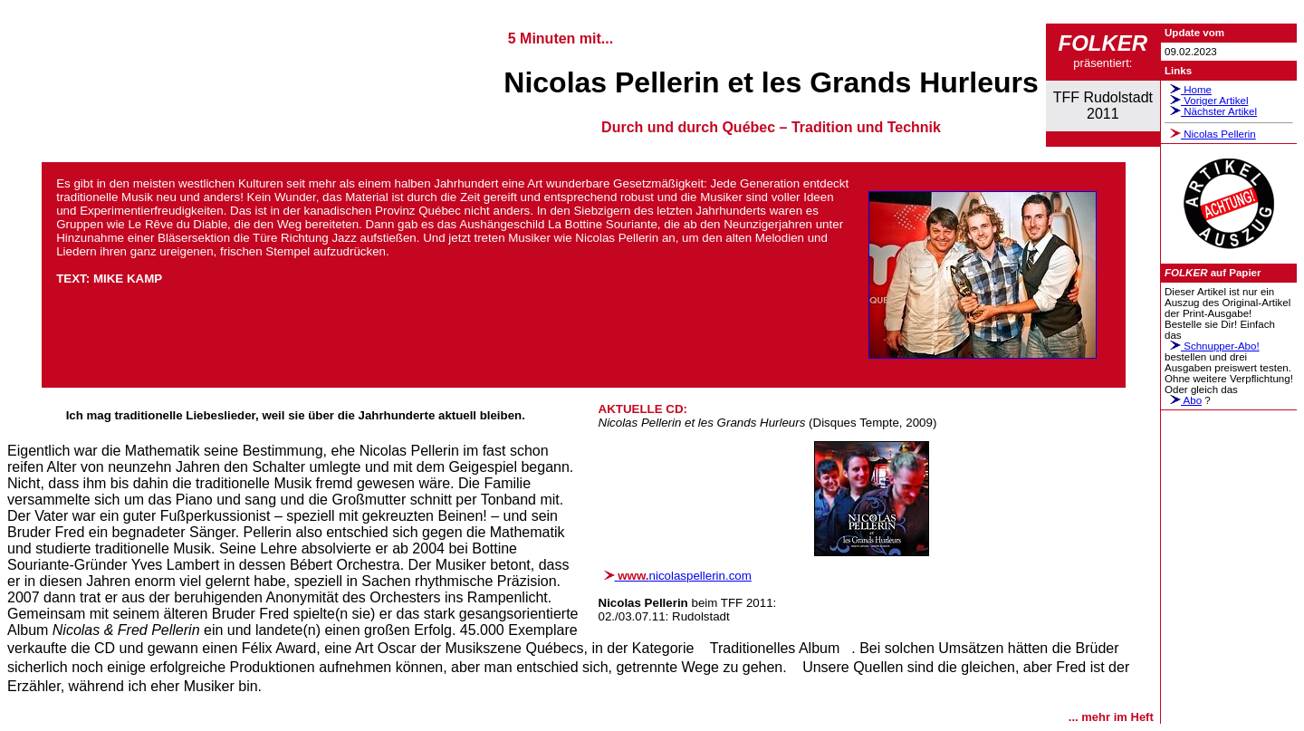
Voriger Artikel (1206, 100)
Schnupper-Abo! (1212, 346)
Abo (1183, 400)
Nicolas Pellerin (1210, 134)
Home (1188, 89)
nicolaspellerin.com (675, 575)
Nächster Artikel (1211, 111)
